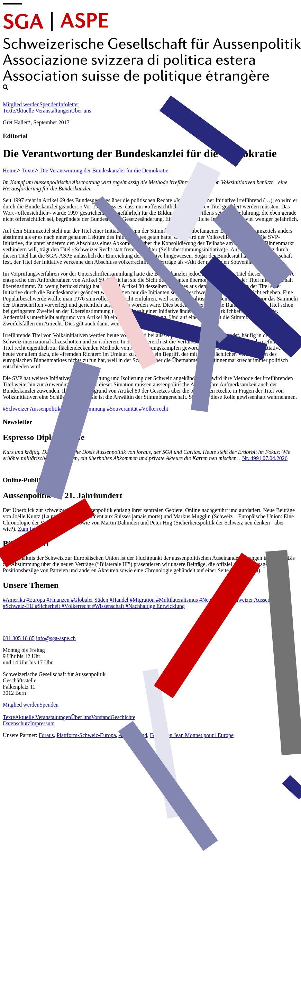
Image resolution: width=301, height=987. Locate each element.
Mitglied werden (21, 104)
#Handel (120, 600)
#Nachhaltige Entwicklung (155, 606)
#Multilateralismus (177, 600)
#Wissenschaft (109, 606)
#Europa (36, 600)
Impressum (42, 723)
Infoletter (68, 104)
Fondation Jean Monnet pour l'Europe (192, 735)
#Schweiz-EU (19, 606)
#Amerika (14, 600)
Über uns (81, 111)
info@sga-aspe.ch (56, 638)
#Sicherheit (48, 606)
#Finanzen (58, 600)
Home (9, 170)
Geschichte (123, 717)
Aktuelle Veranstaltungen (43, 111)
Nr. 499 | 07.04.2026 (265, 458)
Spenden (48, 104)
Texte (9, 111)
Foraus (46, 735)
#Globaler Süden (90, 600)
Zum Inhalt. (31, 529)
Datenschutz (16, 723)
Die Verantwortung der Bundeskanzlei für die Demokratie (104, 170)
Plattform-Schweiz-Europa (86, 735)
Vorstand (101, 717)
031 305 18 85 (19, 638)
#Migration (143, 600)
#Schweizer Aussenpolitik (32, 409)
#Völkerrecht (153, 409)
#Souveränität (122, 409)
